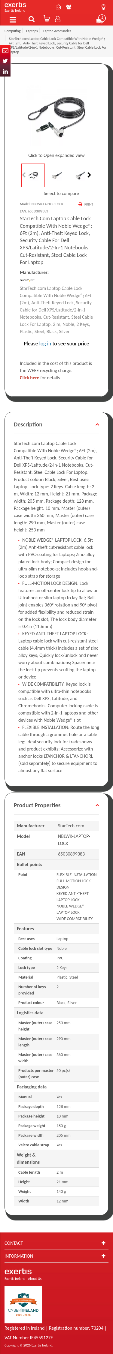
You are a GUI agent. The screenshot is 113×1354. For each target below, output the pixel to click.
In (5, 71)
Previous (24, 175)
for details (40, 378)
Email (5, 50)
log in (45, 343)
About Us (68, 6)
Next (88, 175)
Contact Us (58, 6)
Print (88, 204)
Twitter (5, 61)
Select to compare (56, 193)
